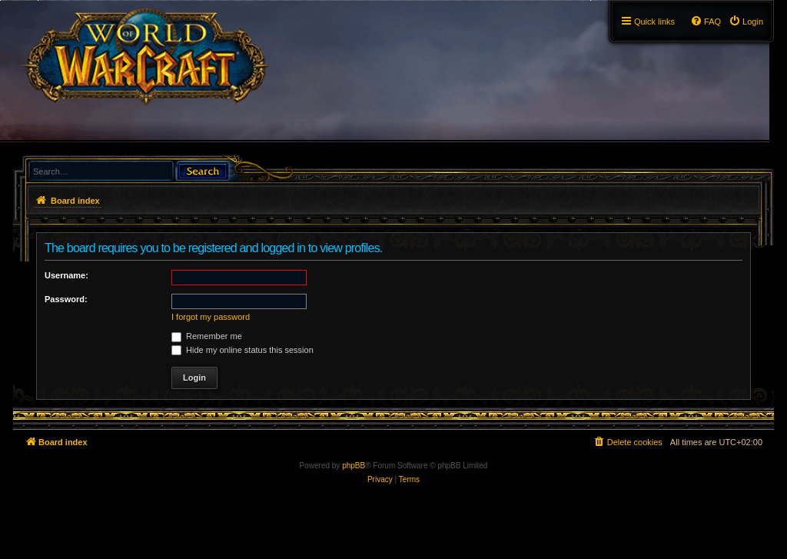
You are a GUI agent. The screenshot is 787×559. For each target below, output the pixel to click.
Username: (66, 275)
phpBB (353, 465)
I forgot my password (210, 316)
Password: (66, 299)
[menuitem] (746, 21)
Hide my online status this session (242, 349)
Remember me (206, 336)
